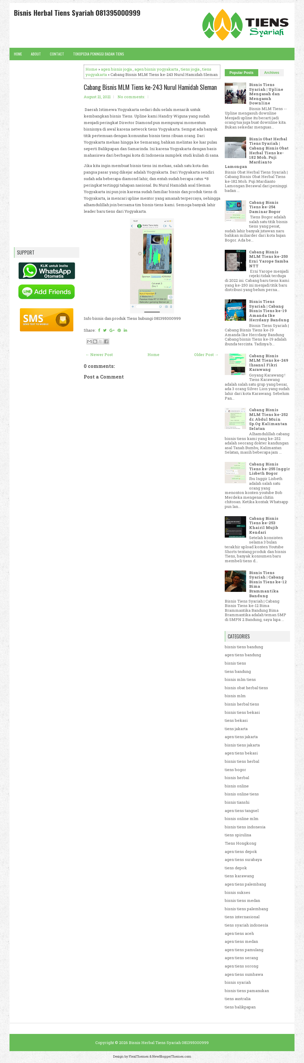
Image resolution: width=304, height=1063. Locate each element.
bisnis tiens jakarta (242, 745)
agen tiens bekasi (241, 753)
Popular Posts (241, 73)
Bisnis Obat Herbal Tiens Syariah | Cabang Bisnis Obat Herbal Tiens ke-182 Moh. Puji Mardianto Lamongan (257, 152)
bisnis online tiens (242, 794)
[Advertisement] (152, 556)
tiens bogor (235, 769)
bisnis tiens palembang (246, 908)
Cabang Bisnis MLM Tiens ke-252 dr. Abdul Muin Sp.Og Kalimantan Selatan (268, 419)
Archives (271, 73)
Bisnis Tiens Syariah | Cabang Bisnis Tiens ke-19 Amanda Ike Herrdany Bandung (269, 310)
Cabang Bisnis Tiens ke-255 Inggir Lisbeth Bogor (269, 468)
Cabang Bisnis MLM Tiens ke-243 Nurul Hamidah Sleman (150, 86)
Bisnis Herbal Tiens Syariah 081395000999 (77, 12)
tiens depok (236, 867)
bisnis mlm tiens (240, 679)
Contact (57, 53)
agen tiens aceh (239, 933)
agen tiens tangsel (242, 810)
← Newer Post (99, 354)
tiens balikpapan (240, 1007)
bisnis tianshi (237, 802)
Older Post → (206, 354)
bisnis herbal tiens (242, 704)
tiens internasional (242, 916)
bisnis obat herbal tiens (246, 687)
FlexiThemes (138, 1056)
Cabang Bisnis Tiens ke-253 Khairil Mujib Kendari (263, 525)
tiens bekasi (236, 720)
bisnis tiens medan (242, 900)
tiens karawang (239, 875)
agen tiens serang (241, 957)
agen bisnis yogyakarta (156, 69)
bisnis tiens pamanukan (247, 990)
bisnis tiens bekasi (242, 712)
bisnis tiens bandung (244, 646)
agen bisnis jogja (116, 69)
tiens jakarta (236, 728)
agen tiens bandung (243, 654)
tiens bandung (238, 671)
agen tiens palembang (245, 884)
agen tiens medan (241, 941)
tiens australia (238, 998)
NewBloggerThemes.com (171, 1056)
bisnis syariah (238, 982)
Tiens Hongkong (240, 843)
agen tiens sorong (241, 966)
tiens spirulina (238, 835)
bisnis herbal (237, 777)
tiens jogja (190, 69)
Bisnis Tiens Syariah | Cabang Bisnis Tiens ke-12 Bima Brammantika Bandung (268, 584)
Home (18, 53)
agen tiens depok (241, 851)
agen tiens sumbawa (244, 974)
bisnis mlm (235, 695)
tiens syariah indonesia (246, 925)
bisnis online (237, 786)
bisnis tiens (235, 663)
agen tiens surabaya (243, 859)
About (36, 53)
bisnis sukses (237, 892)
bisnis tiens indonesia (245, 827)
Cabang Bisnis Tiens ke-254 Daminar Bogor (264, 207)
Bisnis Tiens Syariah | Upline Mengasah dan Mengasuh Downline (266, 94)
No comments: (131, 96)
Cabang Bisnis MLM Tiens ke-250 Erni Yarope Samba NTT (268, 258)
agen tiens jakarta (241, 736)
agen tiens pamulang (244, 949)
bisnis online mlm (242, 818)
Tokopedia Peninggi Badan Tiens (98, 53)
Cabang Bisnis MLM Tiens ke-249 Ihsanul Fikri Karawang (268, 362)
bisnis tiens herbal (242, 761)
